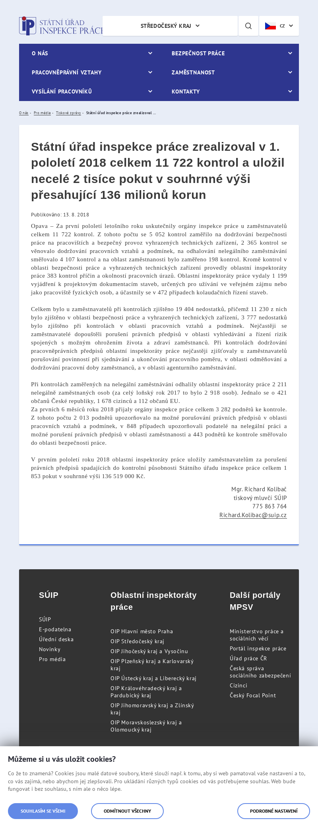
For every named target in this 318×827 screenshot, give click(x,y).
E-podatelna (55, 629)
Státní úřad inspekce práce (62, 26)
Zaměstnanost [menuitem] (193, 72)
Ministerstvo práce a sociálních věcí (257, 635)
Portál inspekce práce (258, 648)
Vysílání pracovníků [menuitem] (62, 91)
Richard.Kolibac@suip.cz (253, 515)
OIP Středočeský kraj (138, 641)
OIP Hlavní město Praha (142, 631)
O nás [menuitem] (40, 53)
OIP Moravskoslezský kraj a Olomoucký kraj (146, 726)
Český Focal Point (253, 695)
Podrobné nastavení (273, 811)
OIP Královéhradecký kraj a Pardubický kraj (146, 692)
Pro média (52, 659)
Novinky (49, 649)
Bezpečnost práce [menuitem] (198, 53)
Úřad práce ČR (248, 658)
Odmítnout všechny (127, 811)
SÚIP (45, 619)
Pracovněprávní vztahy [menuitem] (67, 72)
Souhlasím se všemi (43, 811)
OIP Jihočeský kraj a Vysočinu (149, 651)
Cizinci (238, 685)
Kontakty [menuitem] (186, 91)
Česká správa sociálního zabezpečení (260, 672)
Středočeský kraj (166, 25)
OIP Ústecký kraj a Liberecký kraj (154, 678)
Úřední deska (56, 639)
